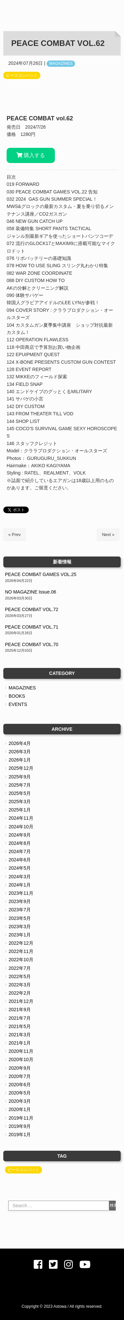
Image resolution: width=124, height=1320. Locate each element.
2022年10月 (21, 959)
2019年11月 (21, 1118)
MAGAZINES (61, 63)
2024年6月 (20, 859)
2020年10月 (21, 1059)
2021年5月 (20, 1026)
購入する (31, 155)
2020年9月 (20, 1068)
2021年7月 (20, 1018)
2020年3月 (20, 1101)
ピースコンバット (22, 75)
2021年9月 (20, 1009)
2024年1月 (20, 884)
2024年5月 (20, 868)
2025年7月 (20, 785)
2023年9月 (20, 901)
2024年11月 (21, 818)
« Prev (14, 534)
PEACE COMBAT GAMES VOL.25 (40, 574)
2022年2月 (20, 993)
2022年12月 (21, 943)
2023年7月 (20, 909)
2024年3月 (20, 876)
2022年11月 (21, 951)
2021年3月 (20, 1034)
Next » (108, 534)
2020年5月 (20, 1092)
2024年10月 (21, 826)
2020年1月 (20, 1109)
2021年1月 (20, 1043)
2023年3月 (20, 926)
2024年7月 (20, 851)
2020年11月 (21, 1051)
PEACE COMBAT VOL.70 (31, 644)
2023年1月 (20, 934)
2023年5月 (20, 918)
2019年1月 (20, 1134)
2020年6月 (20, 1084)
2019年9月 (20, 1126)
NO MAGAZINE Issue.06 (30, 592)
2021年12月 (21, 1001)
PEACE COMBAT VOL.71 (31, 627)
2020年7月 (20, 1076)
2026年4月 (20, 743)
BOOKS (17, 696)
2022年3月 (20, 984)
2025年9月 (20, 776)
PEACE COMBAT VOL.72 (31, 609)
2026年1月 (20, 760)
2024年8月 (20, 843)
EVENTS (18, 704)
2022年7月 (20, 968)
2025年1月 (20, 809)
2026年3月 (20, 751)
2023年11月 (21, 893)
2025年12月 (21, 768)
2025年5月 (20, 793)
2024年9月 (20, 835)
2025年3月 (20, 801)
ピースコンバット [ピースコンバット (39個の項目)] (23, 1170)
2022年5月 (20, 976)
